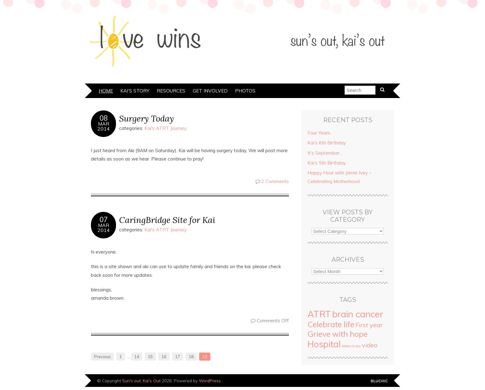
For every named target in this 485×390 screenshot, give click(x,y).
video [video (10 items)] (370, 345)
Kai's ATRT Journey (165, 128)
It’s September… (325, 153)
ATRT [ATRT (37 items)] (319, 313)
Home (106, 91)
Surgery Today (146, 118)
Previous (102, 356)
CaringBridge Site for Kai (167, 219)
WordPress (210, 380)
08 (104, 118)
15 (150, 356)
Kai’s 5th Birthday (326, 163)
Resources (171, 91)
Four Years (318, 133)
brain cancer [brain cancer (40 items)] (357, 313)
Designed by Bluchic (379, 381)
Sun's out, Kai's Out (141, 380)
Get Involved (210, 91)
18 (191, 356)
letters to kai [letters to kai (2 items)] (351, 346)
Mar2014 (103, 126)
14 (136, 356)
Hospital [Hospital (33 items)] (324, 344)
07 (104, 219)
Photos (245, 91)
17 (177, 356)
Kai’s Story (134, 91)
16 (163, 356)
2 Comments (275, 181)
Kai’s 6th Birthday (326, 143)
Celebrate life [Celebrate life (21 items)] (330, 324)
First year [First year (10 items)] (369, 325)
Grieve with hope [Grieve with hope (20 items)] (337, 334)
